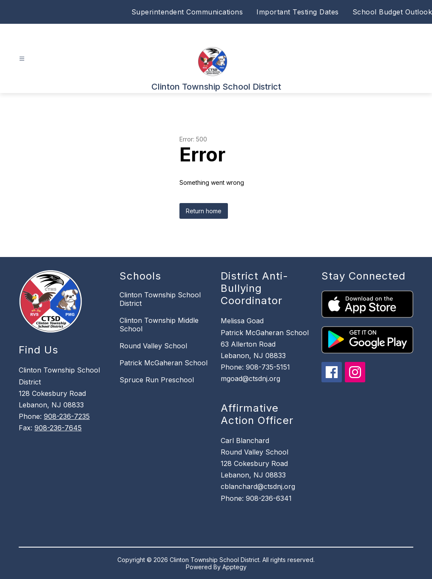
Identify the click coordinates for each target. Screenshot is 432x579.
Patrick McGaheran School (163, 363)
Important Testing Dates (297, 12)
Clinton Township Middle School (159, 324)
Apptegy (234, 567)
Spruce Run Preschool (156, 380)
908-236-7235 (67, 416)
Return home (204, 211)
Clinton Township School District (160, 299)
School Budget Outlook (392, 12)
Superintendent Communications (187, 12)
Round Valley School (153, 346)
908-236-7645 (58, 428)
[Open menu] (22, 59)
